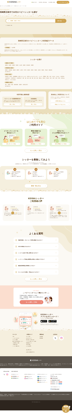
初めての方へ (34, 2)
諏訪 (12, 84)
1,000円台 (62, 76)
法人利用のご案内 (52, 2)
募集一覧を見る (38, 186)
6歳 (37, 78)
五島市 (39, 69)
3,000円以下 (19, 78)
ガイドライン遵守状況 (46, 394)
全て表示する (7, 71)
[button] (29, 181)
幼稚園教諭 (15, 76)
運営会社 (1, 394)
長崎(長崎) (16, 84)
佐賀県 (10, 65)
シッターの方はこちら (63, 2)
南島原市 (50, 69)
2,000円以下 (13, 78)
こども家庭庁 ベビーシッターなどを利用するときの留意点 (60, 394)
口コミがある (13, 79)
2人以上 (53, 76)
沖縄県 (32, 65)
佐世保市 (10, 69)
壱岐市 (35, 69)
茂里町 (20, 84)
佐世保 (9, 84)
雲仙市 (46, 69)
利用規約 (5, 394)
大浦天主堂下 (25, 84)
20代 (53, 78)
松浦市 (28, 69)
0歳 (23, 78)
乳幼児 (47, 78)
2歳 (28, 78)
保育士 (11, 76)
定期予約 (7, 76)
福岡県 (6, 65)
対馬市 (32, 69)
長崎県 (13, 65)
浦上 (6, 84)
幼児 (51, 78)
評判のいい (7, 79)
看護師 (44, 76)
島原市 (14, 69)
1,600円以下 (7, 78)
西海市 (43, 69)
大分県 (20, 65)
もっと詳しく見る (38, 279)
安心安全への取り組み (43, 2)
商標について (12, 395)
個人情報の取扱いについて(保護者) (27, 394)
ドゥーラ (40, 76)
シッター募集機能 (43, 163)
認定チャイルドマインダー (32, 76)
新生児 (44, 78)
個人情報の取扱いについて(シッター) (14, 394)
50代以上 (63, 78)
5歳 (34, 78)
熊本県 (17, 65)
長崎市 (6, 69)
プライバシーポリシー (37, 394)
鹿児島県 (28, 65)
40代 (59, 78)
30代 (56, 78)
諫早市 (18, 69)
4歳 (32, 78)
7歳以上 (40, 78)
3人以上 (57, 76)
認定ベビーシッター (22, 76)
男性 (47, 76)
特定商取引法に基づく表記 (4, 395)
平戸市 (25, 69)
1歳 (25, 78)
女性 (50, 76)
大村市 (21, 69)
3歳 (30, 78)
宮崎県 (24, 65)
